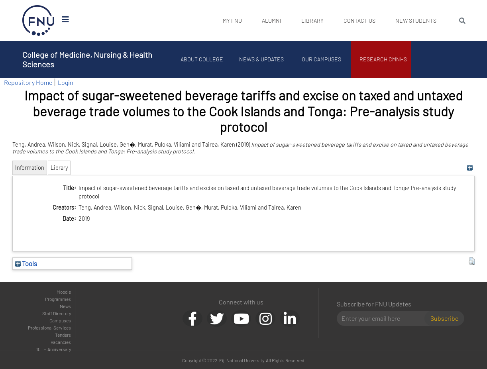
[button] (472, 261)
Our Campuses (321, 59)
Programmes (58, 299)
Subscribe (444, 318)
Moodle (64, 291)
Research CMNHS (383, 59)
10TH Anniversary (53, 349)
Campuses (60, 320)
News (65, 306)
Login (65, 82)
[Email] (384, 318)
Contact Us (359, 20)
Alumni (271, 20)
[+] (470, 168)
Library (312, 20)
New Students (415, 20)
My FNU (232, 20)
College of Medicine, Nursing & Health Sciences (87, 59)
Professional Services (49, 327)
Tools (26, 263)
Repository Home (28, 82)
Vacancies (61, 342)
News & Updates (261, 59)
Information (29, 167)
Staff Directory (56, 313)
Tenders (63, 335)
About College (202, 59)
